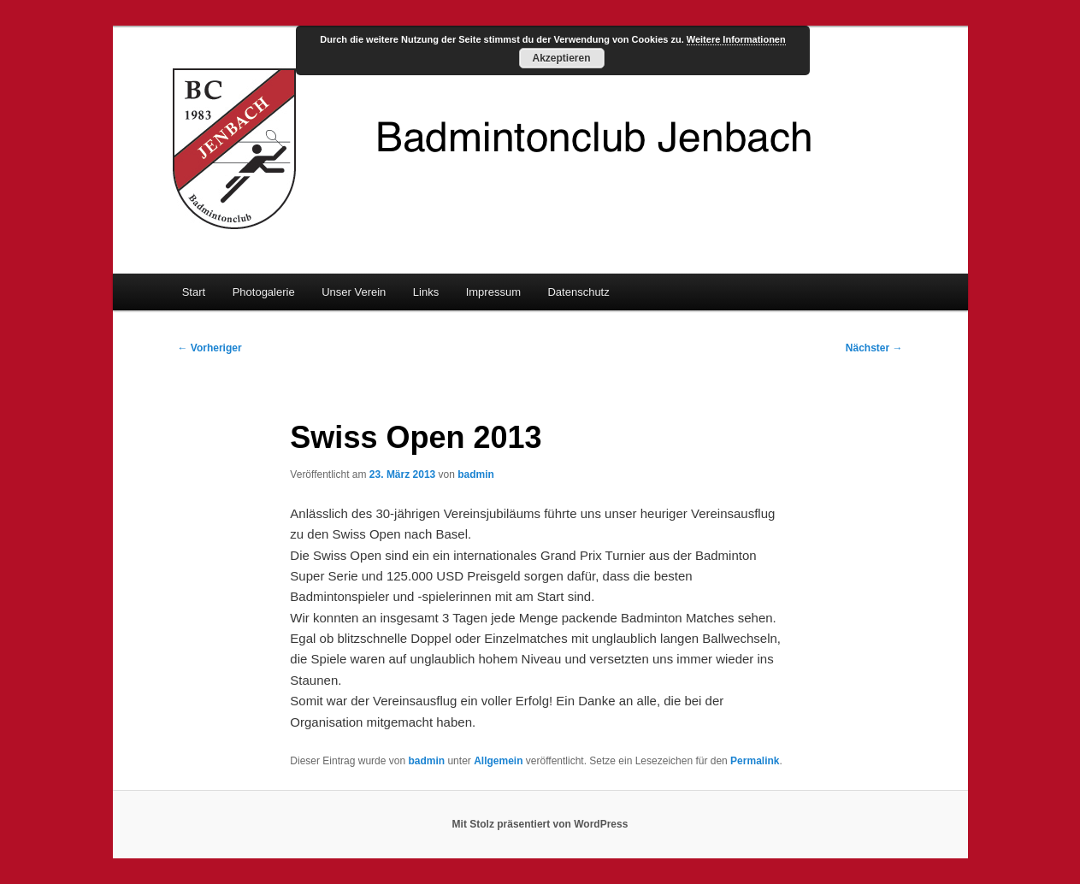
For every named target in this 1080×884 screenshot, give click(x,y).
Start (193, 292)
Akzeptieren (561, 58)
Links (426, 292)
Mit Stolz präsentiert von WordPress (540, 824)
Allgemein (498, 761)
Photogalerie (264, 292)
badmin (475, 474)
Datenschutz (578, 292)
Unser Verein (354, 292)
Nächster (874, 348)
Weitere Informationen (736, 39)
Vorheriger (210, 348)
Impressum (493, 292)
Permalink (754, 761)
